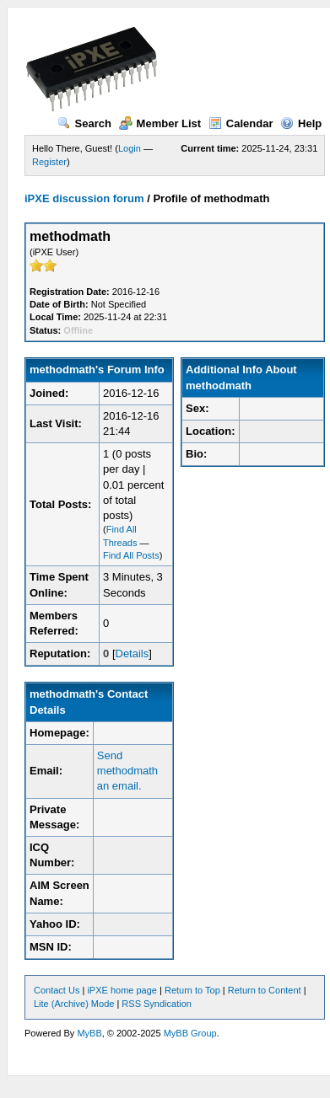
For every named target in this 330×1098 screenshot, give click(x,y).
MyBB (89, 1033)
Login (129, 148)
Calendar (240, 123)
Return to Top (192, 990)
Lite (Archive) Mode (74, 1004)
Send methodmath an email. (127, 770)
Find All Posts (131, 555)
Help (301, 123)
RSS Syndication (157, 1004)
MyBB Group (190, 1033)
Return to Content (264, 990)
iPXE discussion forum (84, 198)
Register (49, 162)
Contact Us (56, 990)
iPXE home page (122, 990)
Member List (160, 123)
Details (132, 653)
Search (84, 123)
